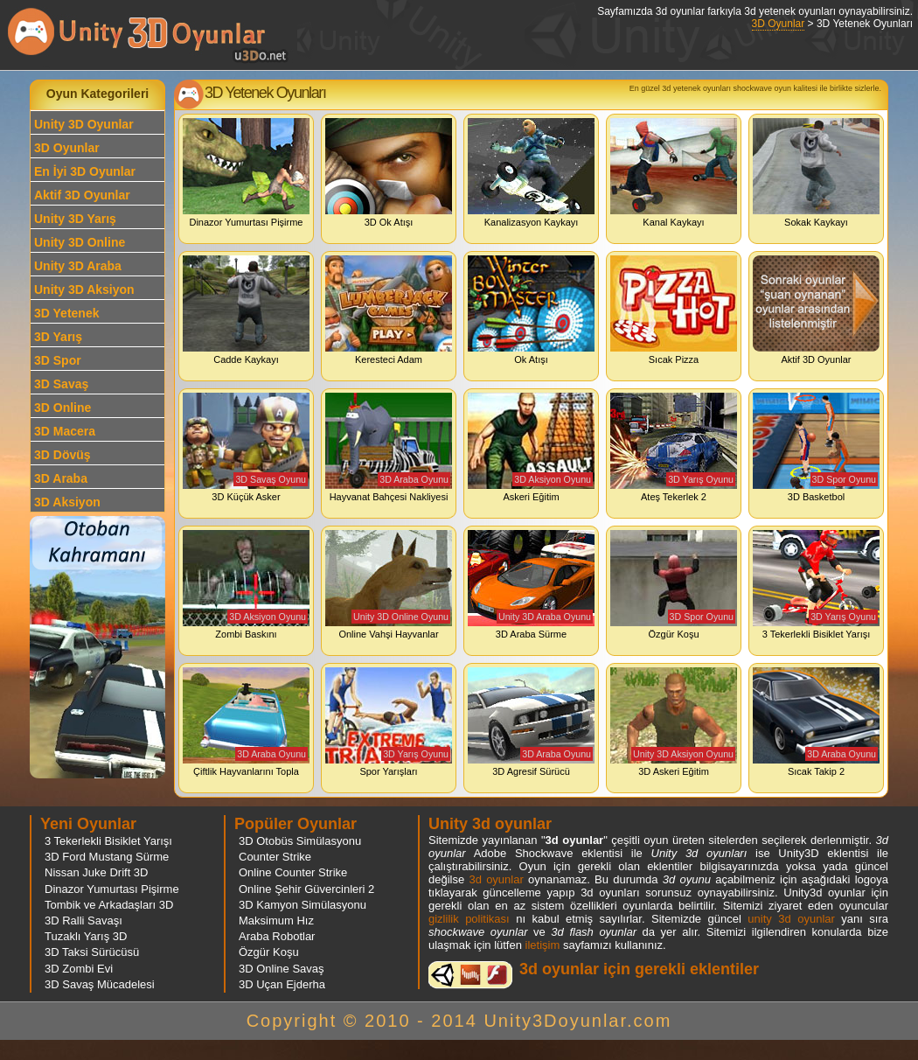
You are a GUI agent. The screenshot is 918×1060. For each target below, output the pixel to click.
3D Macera (64, 431)
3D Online (62, 408)
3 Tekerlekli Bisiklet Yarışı (816, 584)
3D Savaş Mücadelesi (100, 984)
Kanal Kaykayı (673, 172)
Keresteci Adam (388, 310)
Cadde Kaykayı (246, 310)
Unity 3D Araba (78, 266)
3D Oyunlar (778, 23)
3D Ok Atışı (388, 172)
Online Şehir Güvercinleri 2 (306, 889)
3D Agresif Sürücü (531, 722)
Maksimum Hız (276, 920)
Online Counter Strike (293, 872)
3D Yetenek (66, 313)
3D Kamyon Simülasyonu (302, 904)
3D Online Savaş (281, 968)
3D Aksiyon (67, 502)
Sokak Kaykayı (816, 172)
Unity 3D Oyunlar (84, 124)
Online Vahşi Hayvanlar (388, 584)
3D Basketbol (816, 447)
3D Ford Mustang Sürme (107, 856)
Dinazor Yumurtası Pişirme (246, 172)
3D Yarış (58, 337)
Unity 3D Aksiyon (84, 289)
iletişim (542, 945)
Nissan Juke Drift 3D (96, 872)
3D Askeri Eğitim (673, 722)
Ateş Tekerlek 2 (673, 447)
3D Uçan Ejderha (282, 984)
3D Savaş (61, 384)
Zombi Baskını (246, 584)
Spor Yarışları (388, 722)
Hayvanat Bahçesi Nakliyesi (388, 447)
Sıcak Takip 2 (816, 722)
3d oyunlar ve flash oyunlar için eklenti (470, 974)
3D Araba (60, 478)
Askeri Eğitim (531, 447)
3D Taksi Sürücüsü (92, 952)
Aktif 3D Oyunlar (82, 195)
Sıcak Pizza (673, 310)
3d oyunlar (496, 879)
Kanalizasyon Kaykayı (531, 172)
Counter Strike (275, 856)
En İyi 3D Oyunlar (85, 171)
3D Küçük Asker (246, 447)
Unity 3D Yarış (75, 219)
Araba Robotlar (277, 936)
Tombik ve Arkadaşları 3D (109, 904)
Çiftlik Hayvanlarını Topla (246, 722)
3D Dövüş (62, 455)
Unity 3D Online (79, 242)
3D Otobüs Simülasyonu (300, 840)
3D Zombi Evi (79, 968)
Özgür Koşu (673, 584)
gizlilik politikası (469, 918)
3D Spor (57, 360)
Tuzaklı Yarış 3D (86, 936)
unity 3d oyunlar (791, 918)
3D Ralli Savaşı (83, 920)
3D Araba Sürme (531, 584)
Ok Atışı (531, 310)
